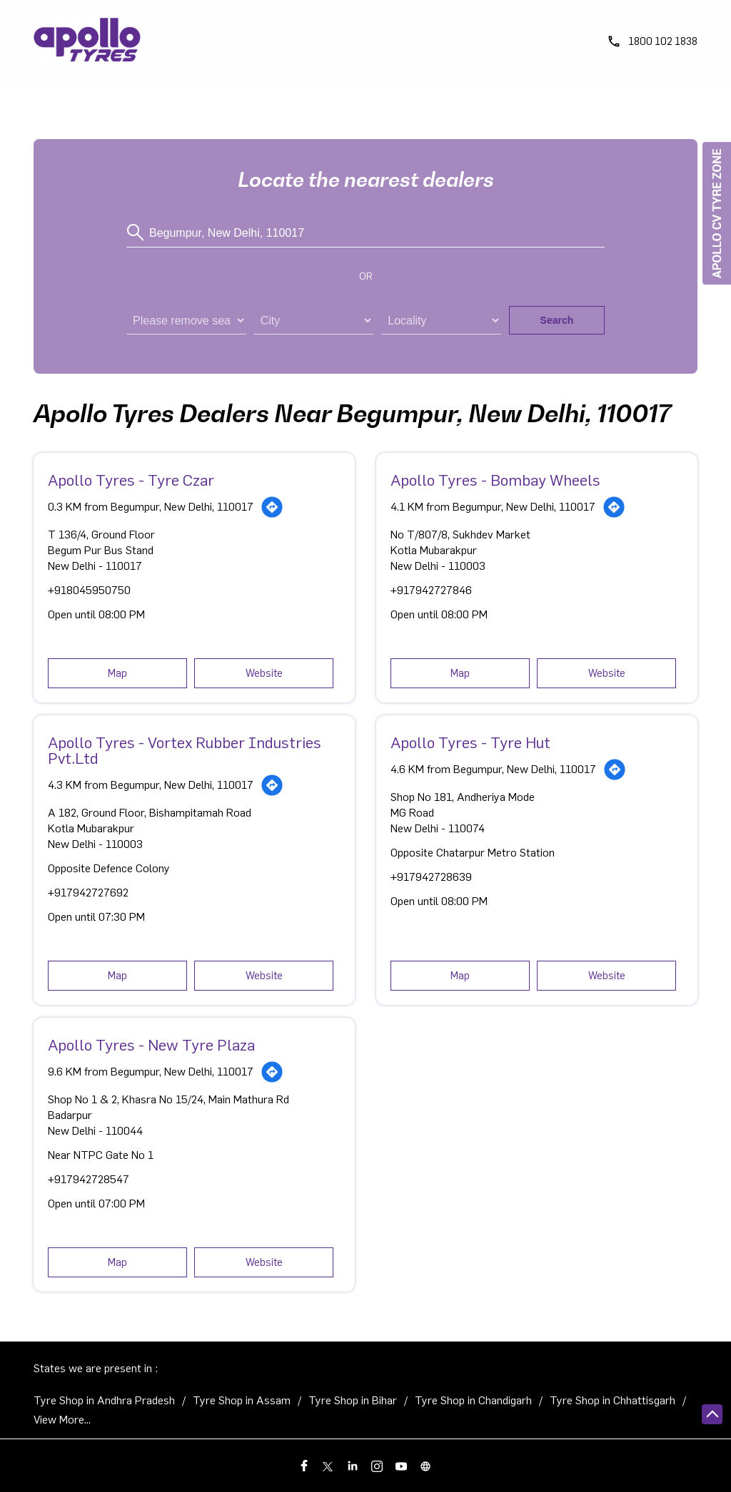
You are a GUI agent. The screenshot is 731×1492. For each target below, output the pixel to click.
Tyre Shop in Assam (242, 1400)
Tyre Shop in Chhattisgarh (612, 1400)
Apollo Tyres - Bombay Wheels (495, 481)
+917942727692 (88, 893)
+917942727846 (431, 590)
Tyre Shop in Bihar (352, 1400)
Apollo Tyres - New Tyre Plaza (151, 1045)
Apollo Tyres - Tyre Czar (131, 481)
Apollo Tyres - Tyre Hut (470, 743)
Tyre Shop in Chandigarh (473, 1400)
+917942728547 (88, 1179)
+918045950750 (89, 590)
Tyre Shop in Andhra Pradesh (104, 1400)
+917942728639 (431, 877)
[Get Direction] (272, 507)
